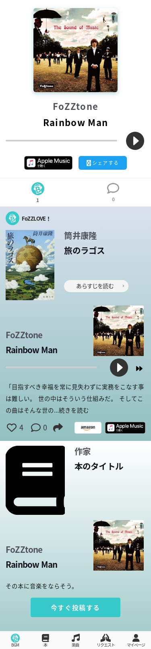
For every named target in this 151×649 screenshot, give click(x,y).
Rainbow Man (31, 350)
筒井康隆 (80, 236)
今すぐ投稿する (75, 607)
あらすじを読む (100, 286)
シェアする (103, 162)
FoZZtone (76, 106)
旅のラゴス (84, 251)
